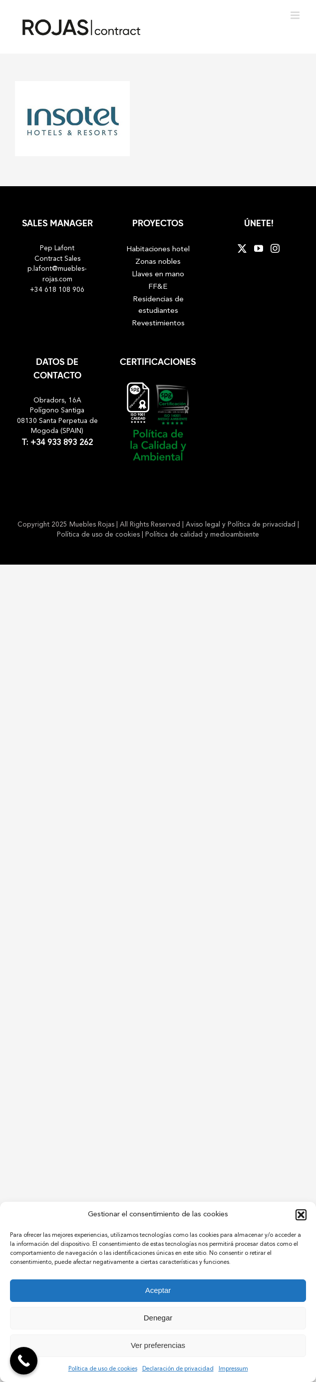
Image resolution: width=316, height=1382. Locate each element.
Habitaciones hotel (158, 249)
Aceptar (158, 1290)
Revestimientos (158, 323)
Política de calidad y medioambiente (202, 535)
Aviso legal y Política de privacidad (242, 525)
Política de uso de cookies (102, 1369)
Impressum (233, 1369)
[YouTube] (258, 248)
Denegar (158, 1317)
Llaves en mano (158, 274)
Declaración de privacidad (178, 1369)
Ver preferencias (158, 1345)
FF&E (158, 287)
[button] (301, 1215)
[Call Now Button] (23, 1360)
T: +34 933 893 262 (57, 443)
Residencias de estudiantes (158, 305)
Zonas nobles (158, 262)
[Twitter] (242, 248)
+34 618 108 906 (57, 290)
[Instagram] (275, 248)
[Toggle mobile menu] (296, 15)
